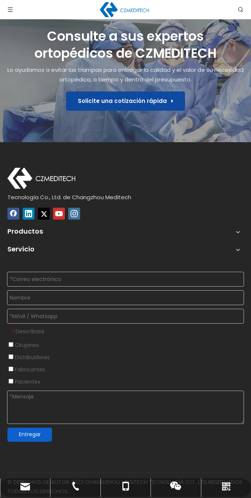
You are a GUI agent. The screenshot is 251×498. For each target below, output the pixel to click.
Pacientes (24, 381)
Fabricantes (27, 369)
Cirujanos (24, 345)
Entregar (30, 434)
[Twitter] (44, 214)
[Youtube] (59, 214)
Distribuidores (29, 357)
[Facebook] (13, 214)
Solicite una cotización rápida (125, 101)
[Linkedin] (28, 214)
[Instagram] (74, 214)
